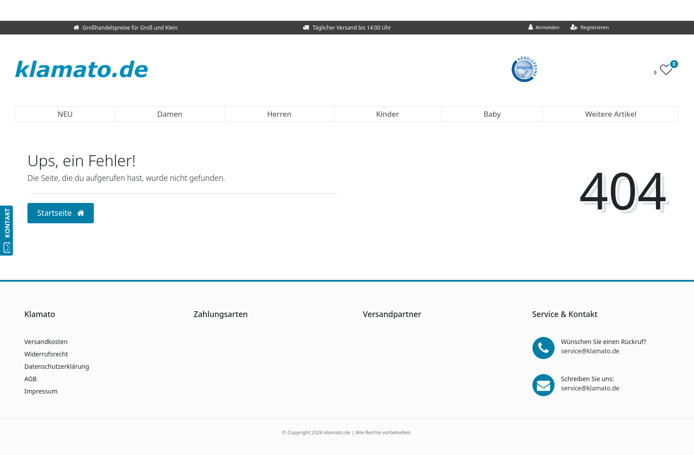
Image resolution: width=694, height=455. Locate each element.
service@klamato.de (590, 351)
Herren (279, 114)
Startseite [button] (60, 212)
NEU (65, 114)
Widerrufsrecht (46, 354)
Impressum (41, 391)
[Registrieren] (590, 27)
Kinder (387, 114)
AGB (30, 379)
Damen (169, 114)
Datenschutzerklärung (56, 366)
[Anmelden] (544, 27)
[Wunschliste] (665, 72)
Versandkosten (46, 341)
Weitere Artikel (610, 114)
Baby (492, 114)
